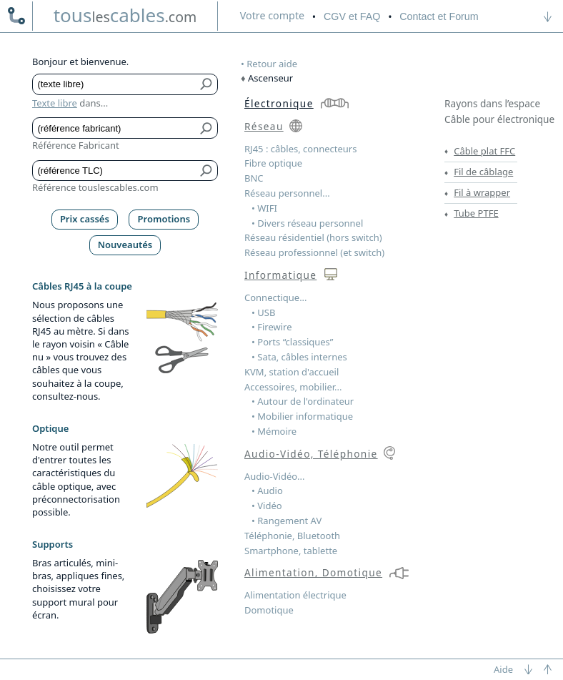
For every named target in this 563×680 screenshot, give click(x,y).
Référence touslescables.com (95, 187)
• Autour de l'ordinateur (302, 401)
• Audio (267, 490)
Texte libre (54, 103)
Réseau (264, 126)
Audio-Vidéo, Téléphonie (311, 453)
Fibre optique (273, 163)
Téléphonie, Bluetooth (292, 535)
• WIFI (264, 208)
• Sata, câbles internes (299, 356)
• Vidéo (266, 505)
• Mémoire (274, 431)
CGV (352, 16)
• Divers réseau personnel (307, 223)
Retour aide (271, 63)
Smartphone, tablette (290, 550)
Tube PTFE (476, 213)
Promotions (164, 218)
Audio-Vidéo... (274, 476)
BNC (254, 178)
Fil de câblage (483, 171)
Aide (503, 669)
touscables (125, 15)
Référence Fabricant (75, 145)
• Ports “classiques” (292, 341)
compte (272, 15)
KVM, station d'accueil (291, 371)
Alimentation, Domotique (313, 572)
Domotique (269, 609)
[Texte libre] (114, 84)
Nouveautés (125, 244)
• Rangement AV (286, 520)
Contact (438, 16)
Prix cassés (84, 218)
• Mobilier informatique (302, 416)
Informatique (280, 275)
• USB (263, 312)
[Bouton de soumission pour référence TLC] (206, 171)
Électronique (279, 103)
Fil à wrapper (482, 192)
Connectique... (275, 297)
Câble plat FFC (484, 150)
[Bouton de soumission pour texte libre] (206, 84)
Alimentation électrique (295, 594)
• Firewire (271, 326)
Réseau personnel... (287, 193)
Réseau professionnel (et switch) (314, 252)
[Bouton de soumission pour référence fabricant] (206, 128)
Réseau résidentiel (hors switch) (313, 237)
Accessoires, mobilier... (293, 386)
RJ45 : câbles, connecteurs (300, 148)
